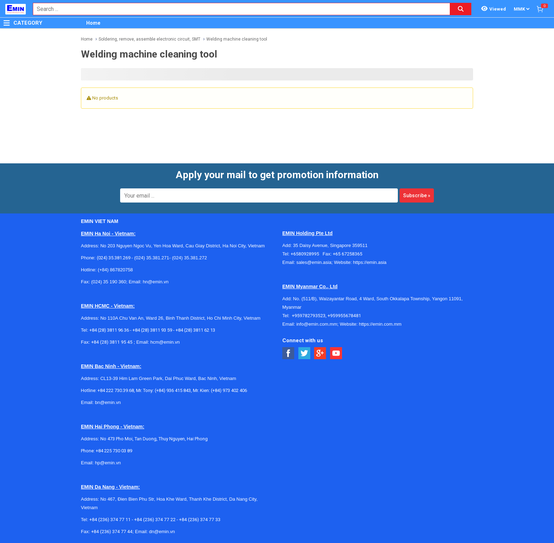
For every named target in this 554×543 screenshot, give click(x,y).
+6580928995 (307, 254)
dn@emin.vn (162, 531)
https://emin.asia (370, 262)
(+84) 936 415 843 (173, 390)
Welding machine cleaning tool (236, 39)
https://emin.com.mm (380, 324)
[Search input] (238, 9)
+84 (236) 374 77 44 (111, 531)
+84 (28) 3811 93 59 (152, 330)
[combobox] (238, 9)
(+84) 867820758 (115, 269)
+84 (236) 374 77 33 (199, 519)
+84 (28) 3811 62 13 (195, 330)
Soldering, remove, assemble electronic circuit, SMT (149, 39)
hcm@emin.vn (164, 342)
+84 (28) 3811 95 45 (111, 342)
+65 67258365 (348, 254)
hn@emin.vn (156, 281)
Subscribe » (416, 195)
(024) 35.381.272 (189, 257)
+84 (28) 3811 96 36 (109, 330)
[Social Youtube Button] (336, 353)
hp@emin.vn (108, 462)
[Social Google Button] (320, 353)
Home (93, 23)
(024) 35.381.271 (151, 257)
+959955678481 (344, 315)
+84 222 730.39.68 (116, 390)
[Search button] (460, 9)
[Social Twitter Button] (304, 353)
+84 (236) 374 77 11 (110, 519)
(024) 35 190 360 (108, 281)
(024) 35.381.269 (113, 257)
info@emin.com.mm (316, 324)
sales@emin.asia (313, 262)
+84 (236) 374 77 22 (155, 519)
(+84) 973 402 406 (229, 390)
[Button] (6, 23)
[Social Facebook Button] (288, 353)
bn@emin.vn (108, 402)
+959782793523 (308, 315)
